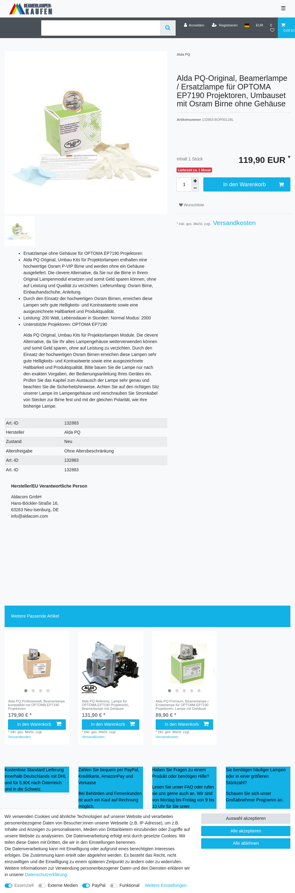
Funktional (129, 885)
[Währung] (260, 25)
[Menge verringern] (195, 188)
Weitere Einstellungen (166, 885)
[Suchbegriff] (100, 28)
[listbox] (37, 663)
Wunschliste (191, 205)
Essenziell (24, 885)
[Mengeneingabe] (184, 184)
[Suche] (168, 28)
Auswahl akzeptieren (246, 818)
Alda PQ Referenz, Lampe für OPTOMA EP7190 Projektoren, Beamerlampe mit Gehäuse (105, 705)
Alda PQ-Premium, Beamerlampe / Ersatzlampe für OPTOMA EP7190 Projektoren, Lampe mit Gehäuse (182, 705)
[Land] (247, 25)
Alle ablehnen (246, 843)
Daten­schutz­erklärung (46, 874)
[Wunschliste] (272, 28)
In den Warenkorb (253, 184)
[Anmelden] (194, 25)
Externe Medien (63, 885)
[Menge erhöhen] (195, 181)
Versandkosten (233, 222)
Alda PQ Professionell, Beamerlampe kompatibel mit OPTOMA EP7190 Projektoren (36, 705)
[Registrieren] (225, 25)
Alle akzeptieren (245, 830)
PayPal (99, 885)
